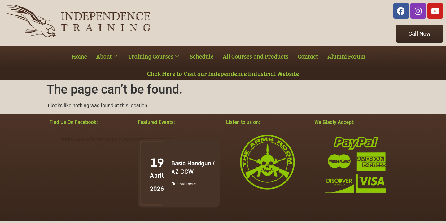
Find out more (183, 183)
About (106, 56)
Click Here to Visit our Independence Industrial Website (223, 73)
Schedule (201, 56)
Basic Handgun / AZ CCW (193, 167)
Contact (308, 56)
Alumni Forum (346, 56)
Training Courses (153, 56)
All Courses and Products (255, 56)
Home (79, 56)
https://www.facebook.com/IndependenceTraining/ (118, 139)
